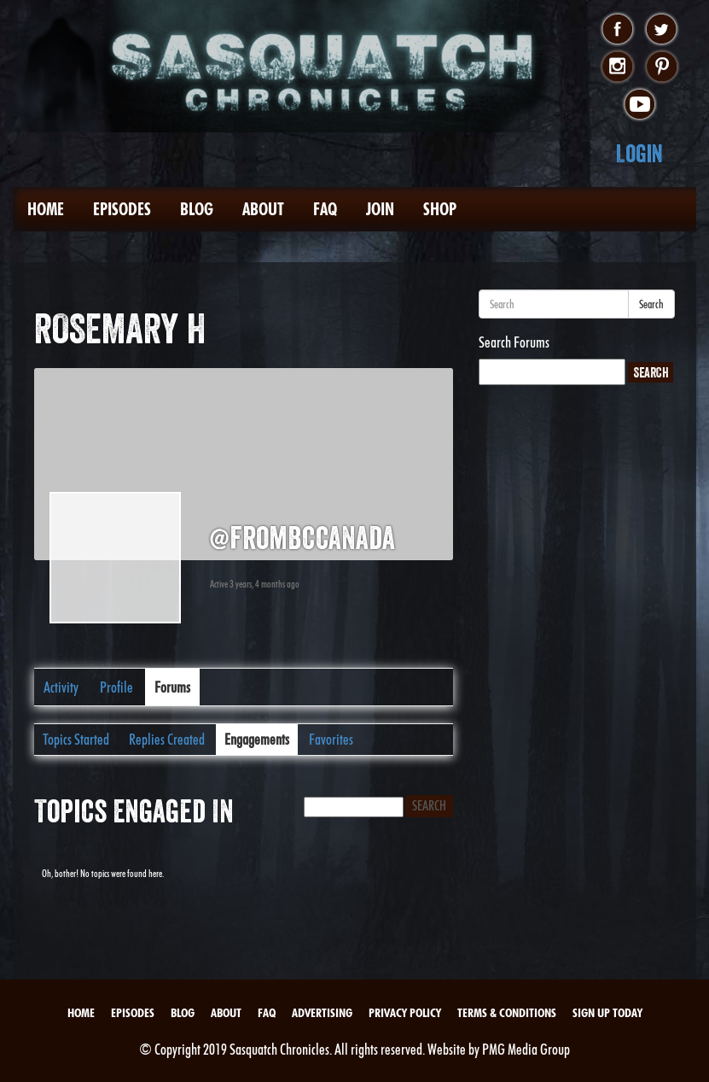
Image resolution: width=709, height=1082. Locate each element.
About (263, 209)
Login (639, 153)
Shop (439, 209)
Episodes (122, 209)
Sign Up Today (607, 1013)
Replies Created (167, 739)
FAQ (325, 209)
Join (380, 209)
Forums (172, 687)
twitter (661, 30)
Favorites (331, 739)
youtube (639, 105)
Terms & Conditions (506, 1013)
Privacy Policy (405, 1013)
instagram (617, 67)
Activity (61, 687)
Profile (116, 687)
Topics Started (76, 739)
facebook (617, 30)
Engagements (256, 739)
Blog (196, 209)
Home (45, 209)
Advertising (322, 1013)
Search (651, 304)
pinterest (661, 67)
